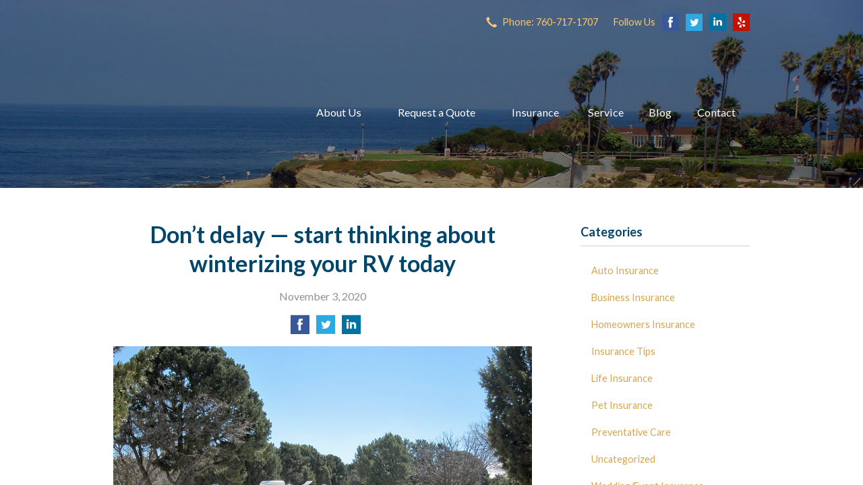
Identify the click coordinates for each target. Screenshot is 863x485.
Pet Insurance (622, 405)
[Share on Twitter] (325, 328)
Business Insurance (633, 297)
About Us (338, 112)
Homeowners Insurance (643, 324)
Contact (716, 112)
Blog (660, 112)
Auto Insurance (625, 270)
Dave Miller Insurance (197, 112)
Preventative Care (631, 432)
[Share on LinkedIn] (351, 328)
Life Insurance (622, 378)
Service (606, 112)
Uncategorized (623, 459)
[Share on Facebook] (300, 328)
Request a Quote (436, 112)
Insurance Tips (623, 351)
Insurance (535, 112)
